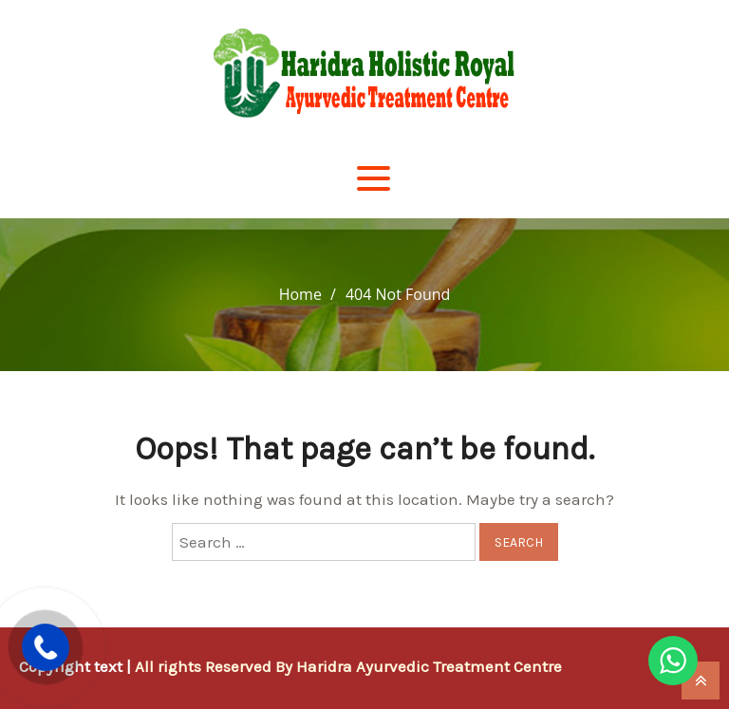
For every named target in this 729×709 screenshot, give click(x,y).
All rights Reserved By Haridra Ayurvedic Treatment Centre (348, 666)
